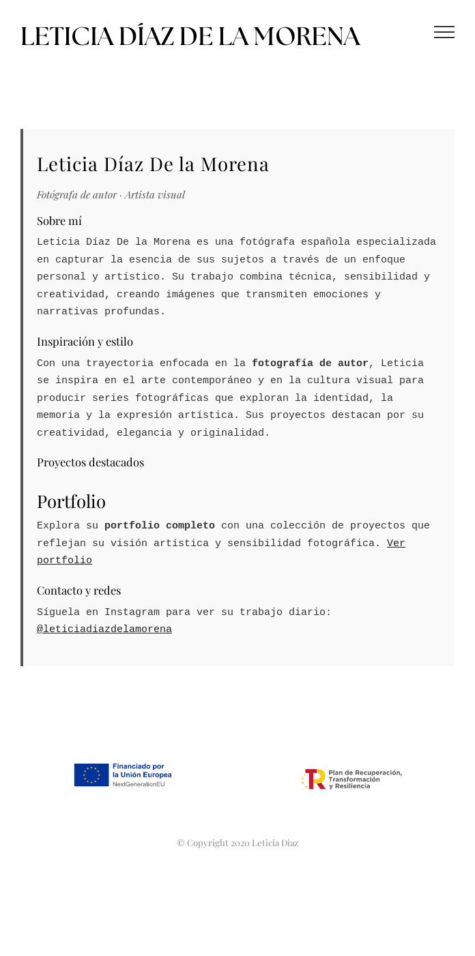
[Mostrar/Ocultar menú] (444, 32)
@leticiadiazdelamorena (104, 630)
